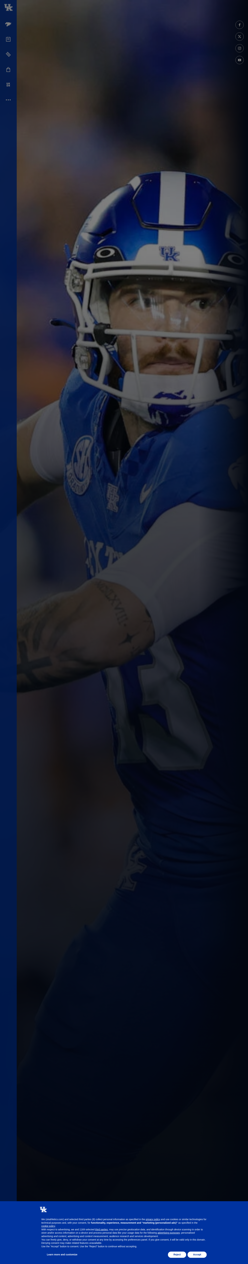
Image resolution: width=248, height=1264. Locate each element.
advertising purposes (169, 1232)
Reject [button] (177, 1254)
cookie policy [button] (48, 1226)
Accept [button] (197, 1254)
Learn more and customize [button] (62, 1254)
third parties (101, 1229)
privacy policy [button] (153, 1219)
